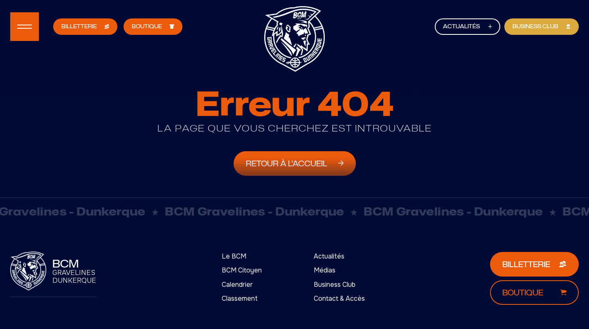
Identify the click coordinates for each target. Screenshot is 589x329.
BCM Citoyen (242, 270)
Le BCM (234, 256)
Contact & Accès (339, 298)
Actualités (329, 256)
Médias (324, 270)
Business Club (334, 284)
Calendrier (237, 284)
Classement (240, 298)
